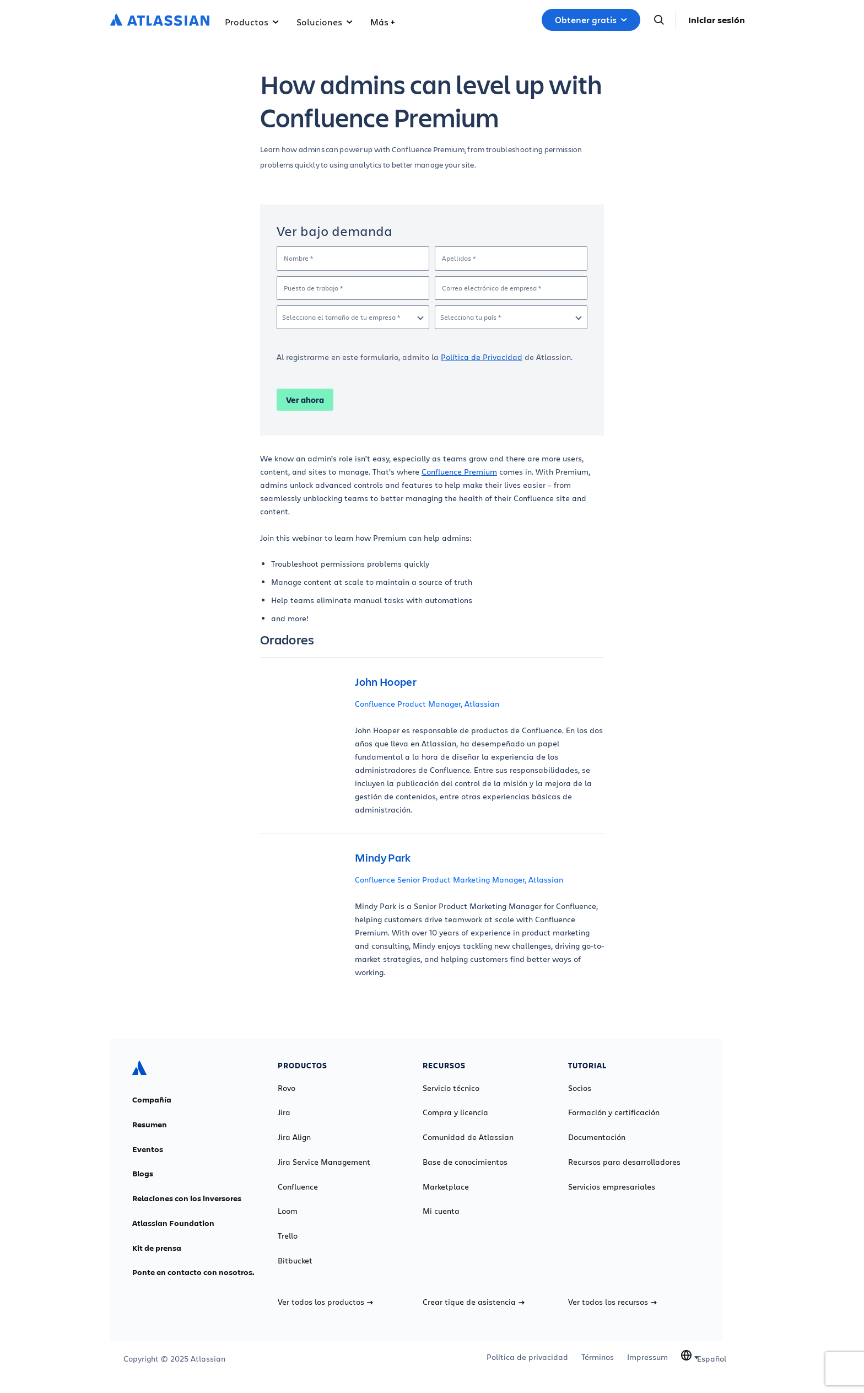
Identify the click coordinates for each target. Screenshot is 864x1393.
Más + (382, 22)
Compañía (151, 1099)
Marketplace (446, 1186)
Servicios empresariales (611, 1186)
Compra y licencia (455, 1112)
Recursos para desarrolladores (624, 1162)
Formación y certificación (614, 1112)
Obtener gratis (591, 20)
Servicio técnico (451, 1088)
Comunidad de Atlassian (468, 1137)
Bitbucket (295, 1260)
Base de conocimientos (465, 1162)
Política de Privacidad (481, 357)
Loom (288, 1211)
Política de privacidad (527, 1357)
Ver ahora (305, 400)
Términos (597, 1357)
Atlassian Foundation (173, 1223)
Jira (284, 1112)
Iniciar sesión (716, 20)
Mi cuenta (441, 1211)
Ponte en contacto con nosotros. (193, 1272)
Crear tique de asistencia (474, 1302)
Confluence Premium (459, 471)
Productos (252, 22)
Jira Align (294, 1137)
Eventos (147, 1149)
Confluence (298, 1186)
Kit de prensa (156, 1248)
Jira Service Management (324, 1162)
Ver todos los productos (325, 1302)
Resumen (149, 1124)
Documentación (596, 1137)
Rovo (286, 1088)
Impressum (647, 1357)
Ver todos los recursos (612, 1302)
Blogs (142, 1173)
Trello (288, 1235)
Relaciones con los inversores (186, 1198)
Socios (579, 1088)
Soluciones (324, 22)
